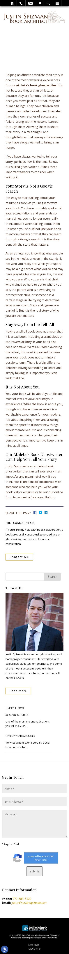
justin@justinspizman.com (29, 903)
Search (48, 3)
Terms (44, 860)
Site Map (33, 944)
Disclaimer (34, 948)
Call (21, 3)
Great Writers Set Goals (20, 736)
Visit (40, 3)
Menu (57, 3)
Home (12, 3)
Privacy (37, 860)
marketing (26, 938)
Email (31, 3)
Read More (18, 691)
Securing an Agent (17, 714)
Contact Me (19, 557)
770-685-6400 (22, 899)
